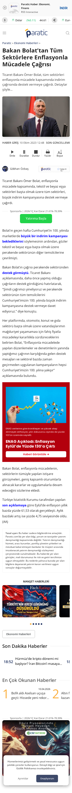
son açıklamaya (14, 505)
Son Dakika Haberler (24, 646)
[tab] (30, 624)
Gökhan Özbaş (19, 169)
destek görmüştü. (15, 273)
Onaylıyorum (47, 778)
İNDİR (64, 8)
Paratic (6, 43)
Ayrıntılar (23, 778)
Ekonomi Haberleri (26, 43)
